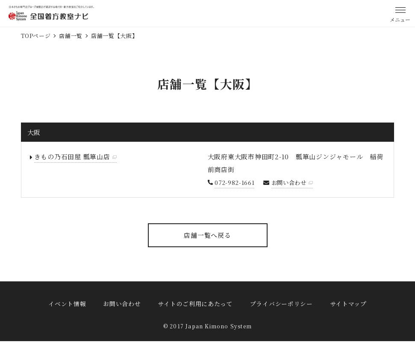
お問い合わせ (290, 182)
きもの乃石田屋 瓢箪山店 (72, 156)
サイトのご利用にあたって (195, 303)
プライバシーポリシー (281, 303)
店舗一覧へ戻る (207, 235)
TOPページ (36, 36)
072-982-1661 (234, 182)
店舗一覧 (70, 36)
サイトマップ (348, 303)
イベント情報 (67, 303)
